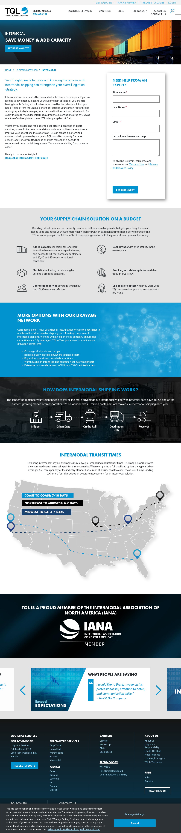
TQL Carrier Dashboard (111, 771)
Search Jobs (157, 791)
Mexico (53, 790)
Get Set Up (105, 744)
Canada (53, 786)
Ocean (53, 771)
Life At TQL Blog (153, 751)
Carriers (105, 11)
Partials (14, 756)
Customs (54, 778)
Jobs (121, 11)
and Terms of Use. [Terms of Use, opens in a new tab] (90, 829)
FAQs (102, 748)
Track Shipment (127, 2)
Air (51, 782)
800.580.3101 (40, 14)
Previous (20, 689)
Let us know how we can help (129, 136)
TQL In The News (153, 762)
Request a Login (153, 2)
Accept (135, 823)
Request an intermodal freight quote (26, 158)
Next (156, 689)
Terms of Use (136, 164)
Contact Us (158, 14)
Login (172, 2)
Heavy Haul (55, 749)
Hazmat (54, 756)
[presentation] (139, 177)
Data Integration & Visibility (113, 774)
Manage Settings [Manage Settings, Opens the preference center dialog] (134, 814)
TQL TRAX (105, 767)
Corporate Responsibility (152, 746)
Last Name (119, 107)
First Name (119, 92)
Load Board (106, 752)
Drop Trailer (56, 745)
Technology (139, 11)
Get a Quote (104, 2)
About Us (160, 11)
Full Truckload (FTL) (21, 749)
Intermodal (55, 760)
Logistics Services (80, 11)
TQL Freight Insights (155, 758)
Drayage (54, 775)
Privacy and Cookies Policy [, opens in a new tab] (63, 829)
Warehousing (56, 752)
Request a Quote (18, 48)
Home (8, 70)
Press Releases (152, 754)
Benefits (149, 781)
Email (116, 122)
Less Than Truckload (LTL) (24, 752)
